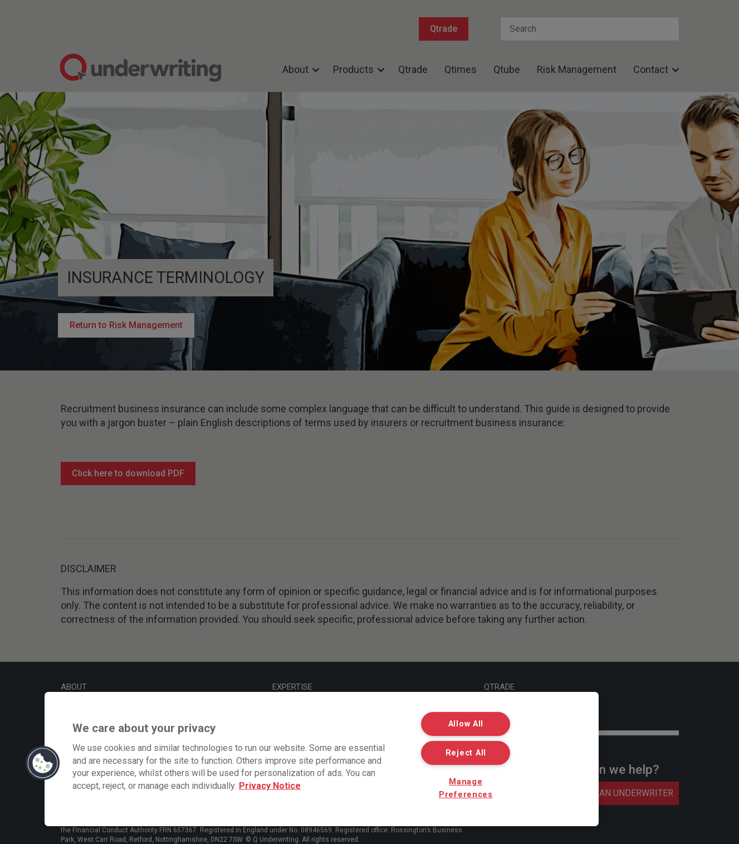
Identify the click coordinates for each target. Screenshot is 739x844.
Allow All (465, 724)
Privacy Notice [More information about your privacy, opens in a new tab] (270, 785)
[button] (43, 763)
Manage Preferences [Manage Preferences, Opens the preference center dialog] (466, 788)
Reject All (466, 753)
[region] (322, 759)
